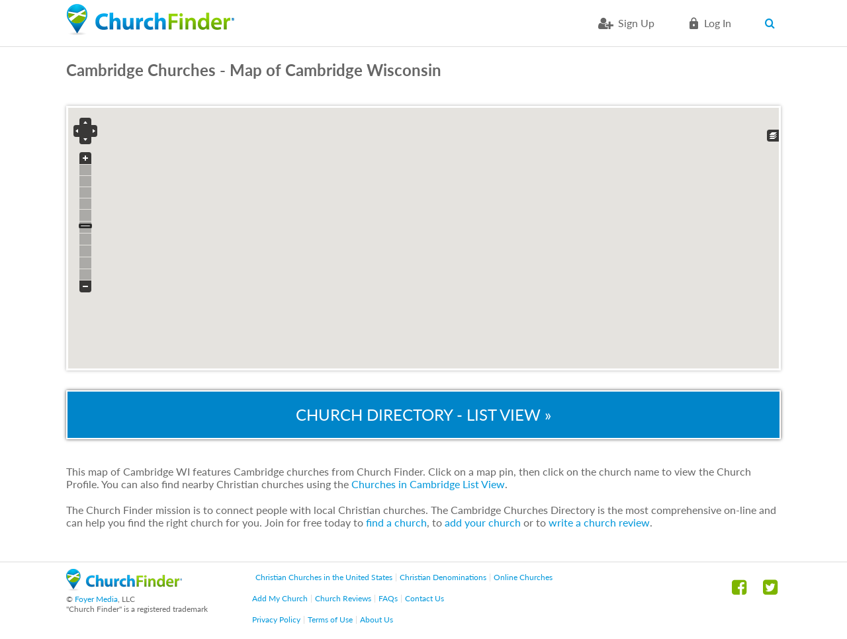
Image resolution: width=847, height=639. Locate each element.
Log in (717, 23)
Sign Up (636, 23)
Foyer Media (96, 599)
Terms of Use (330, 619)
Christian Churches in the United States (323, 577)
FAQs (388, 598)
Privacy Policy (276, 619)
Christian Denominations (443, 577)
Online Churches (523, 577)
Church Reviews (343, 598)
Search (772, 23)
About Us (376, 619)
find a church (396, 522)
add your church (483, 522)
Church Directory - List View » (423, 414)
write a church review (599, 522)
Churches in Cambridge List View (428, 484)
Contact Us (424, 598)
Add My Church (280, 598)
